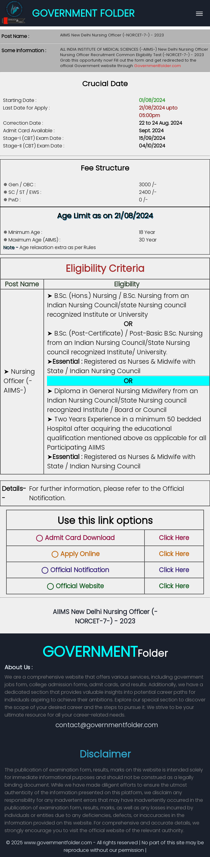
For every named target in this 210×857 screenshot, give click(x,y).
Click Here (174, 537)
